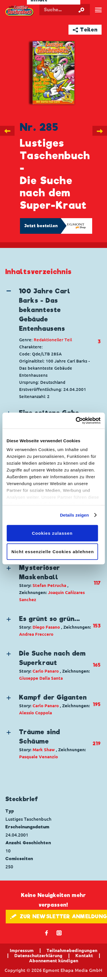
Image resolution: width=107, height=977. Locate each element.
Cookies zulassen (52, 532)
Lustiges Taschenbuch (19, 10)
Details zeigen (74, 515)
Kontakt (84, 955)
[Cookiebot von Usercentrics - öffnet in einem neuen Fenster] (76, 420)
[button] (49, 310)
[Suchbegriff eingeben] (64, 9)
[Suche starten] (81, 9)
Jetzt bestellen (41, 226)
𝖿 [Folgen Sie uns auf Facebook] (46, 933)
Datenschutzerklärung (38, 955)
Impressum (22, 950)
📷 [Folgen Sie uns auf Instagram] (59, 933)
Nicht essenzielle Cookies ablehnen (52, 551)
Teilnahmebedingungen (72, 950)
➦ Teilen (85, 30)
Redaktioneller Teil (53, 339)
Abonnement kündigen (53, 960)
